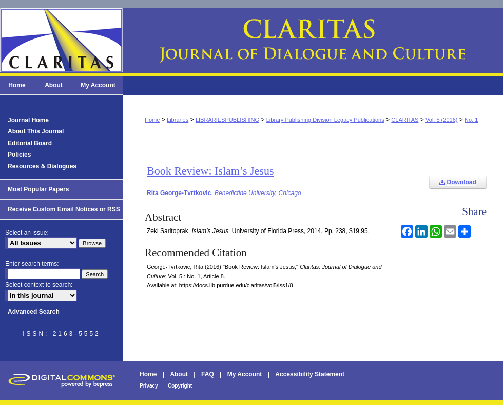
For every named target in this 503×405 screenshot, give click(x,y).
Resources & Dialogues (42, 166)
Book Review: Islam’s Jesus (210, 170)
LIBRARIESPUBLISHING (227, 120)
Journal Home (28, 120)
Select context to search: (38, 284)
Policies (19, 154)
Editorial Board (30, 143)
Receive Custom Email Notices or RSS (64, 209)
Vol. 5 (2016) (441, 120)
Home (152, 120)
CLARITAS (404, 120)
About (179, 374)
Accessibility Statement (309, 374)
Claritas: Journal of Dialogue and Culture (251, 40)
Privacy (149, 386)
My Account (244, 374)
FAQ (207, 374)
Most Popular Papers (38, 189)
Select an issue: (27, 232)
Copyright (180, 386)
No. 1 (471, 120)
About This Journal (36, 131)
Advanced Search (34, 311)
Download (457, 182)
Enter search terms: (32, 263)
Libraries (177, 120)
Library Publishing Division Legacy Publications (325, 120)
